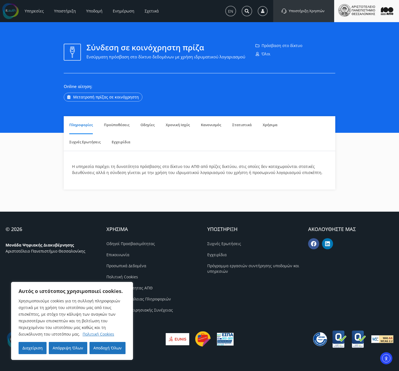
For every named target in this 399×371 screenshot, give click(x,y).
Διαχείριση (32, 348)
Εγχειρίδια (121, 141)
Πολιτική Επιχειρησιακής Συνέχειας (139, 310)
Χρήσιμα (270, 124)
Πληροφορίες (81, 124)
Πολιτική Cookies (98, 334)
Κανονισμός (211, 124)
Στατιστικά (242, 124)
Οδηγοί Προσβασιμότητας (130, 243)
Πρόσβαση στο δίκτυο (282, 45)
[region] (72, 321)
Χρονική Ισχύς (178, 124)
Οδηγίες (147, 124)
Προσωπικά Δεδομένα (126, 265)
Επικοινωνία (117, 254)
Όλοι (266, 53)
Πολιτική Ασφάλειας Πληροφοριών (138, 299)
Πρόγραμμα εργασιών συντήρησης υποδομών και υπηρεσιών (253, 268)
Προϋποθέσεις (116, 124)
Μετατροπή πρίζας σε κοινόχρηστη (106, 97)
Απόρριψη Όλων (68, 348)
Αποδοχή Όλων (107, 348)
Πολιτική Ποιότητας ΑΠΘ (129, 287)
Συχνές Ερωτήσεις (85, 141)
